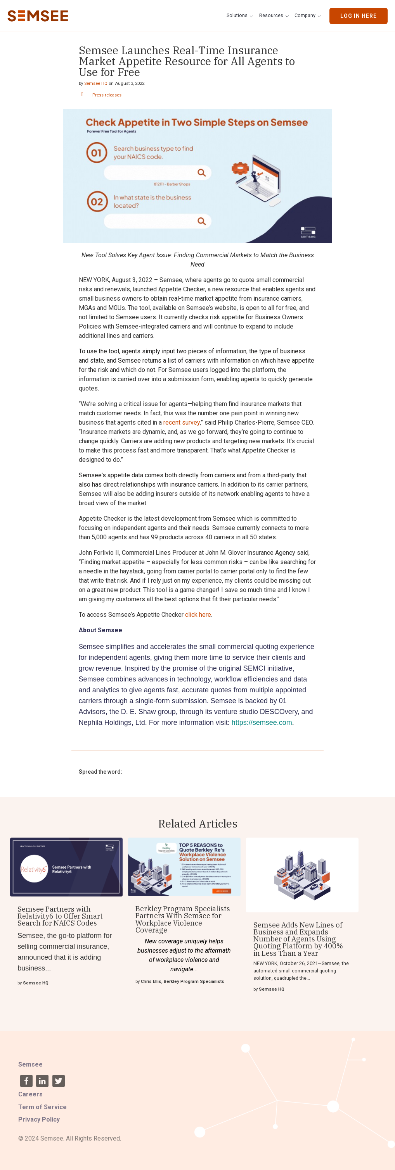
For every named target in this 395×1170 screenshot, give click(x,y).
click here (198, 614)
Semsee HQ (95, 83)
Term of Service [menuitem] (42, 1107)
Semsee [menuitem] (30, 1064)
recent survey (181, 422)
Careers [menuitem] (30, 1094)
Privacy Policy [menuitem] (39, 1119)
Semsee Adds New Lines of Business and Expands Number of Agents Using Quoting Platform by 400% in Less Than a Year (298, 939)
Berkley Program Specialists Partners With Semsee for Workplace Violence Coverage (182, 919)
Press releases (106, 95)
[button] (241, 16)
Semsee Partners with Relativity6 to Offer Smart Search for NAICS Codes (60, 915)
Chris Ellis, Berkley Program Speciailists (182, 981)
